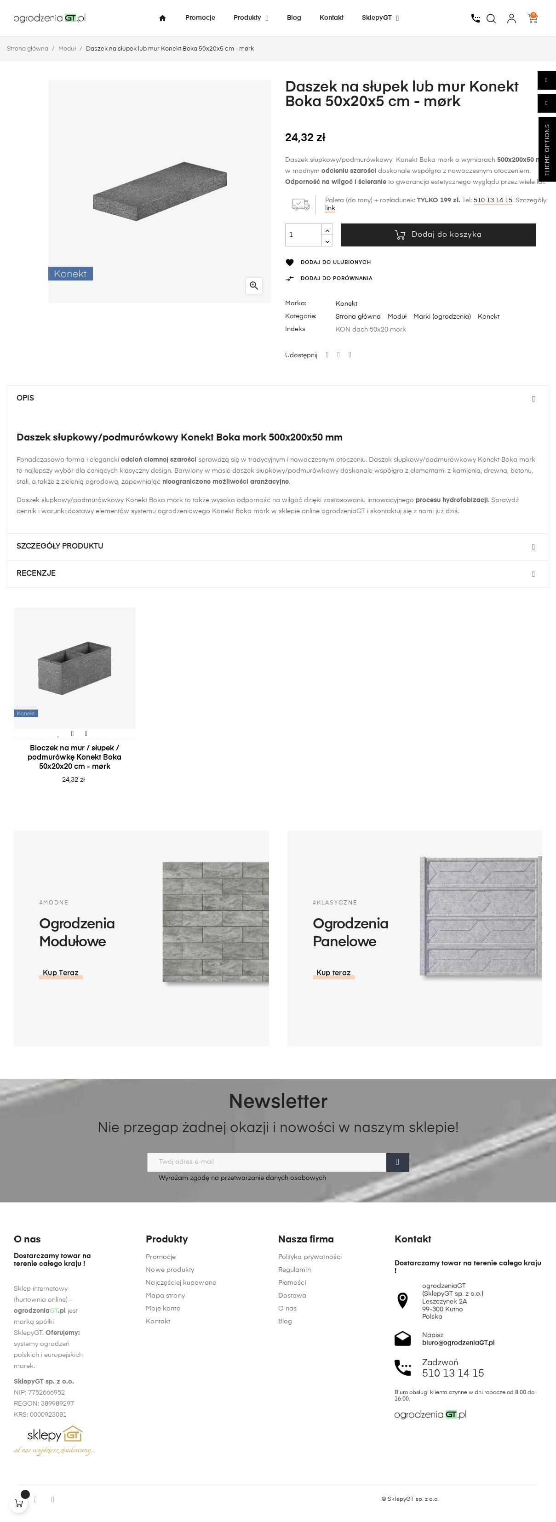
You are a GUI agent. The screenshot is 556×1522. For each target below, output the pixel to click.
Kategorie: (300, 316)
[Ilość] (303, 234)
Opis (25, 398)
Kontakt (158, 1447)
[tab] (278, 399)
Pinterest (350, 355)
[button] (445, 973)
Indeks (295, 329)
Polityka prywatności (310, 1439)
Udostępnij (327, 355)
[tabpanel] (75, 704)
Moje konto (163, 1434)
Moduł (397, 317)
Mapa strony (165, 1421)
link (330, 208)
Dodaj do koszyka (438, 235)
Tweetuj (338, 355)
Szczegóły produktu (60, 546)
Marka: (295, 303)
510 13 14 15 (493, 200)
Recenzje (36, 574)
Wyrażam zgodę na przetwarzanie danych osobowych (236, 1177)
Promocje (161, 1382)
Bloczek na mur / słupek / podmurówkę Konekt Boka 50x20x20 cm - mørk (74, 758)
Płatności (292, 1464)
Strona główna (358, 317)
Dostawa (292, 1477)
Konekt (346, 304)
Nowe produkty (170, 1395)
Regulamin (294, 1451)
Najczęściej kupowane (181, 1408)
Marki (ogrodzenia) (442, 317)
